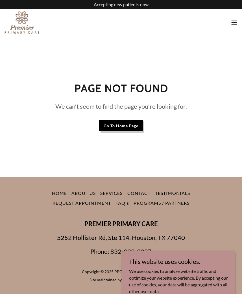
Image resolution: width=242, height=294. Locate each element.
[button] (234, 22)
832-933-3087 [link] (131, 251)
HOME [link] (59, 193)
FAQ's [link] (122, 203)
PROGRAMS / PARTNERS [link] (161, 203)
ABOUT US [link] (83, 193)
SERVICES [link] (111, 193)
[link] (22, 22)
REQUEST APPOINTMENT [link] (82, 203)
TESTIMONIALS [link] (172, 193)
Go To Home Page (121, 125)
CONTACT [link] (139, 193)
